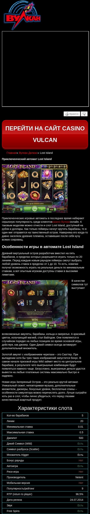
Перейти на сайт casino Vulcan (45, 134)
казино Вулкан (61, 221)
